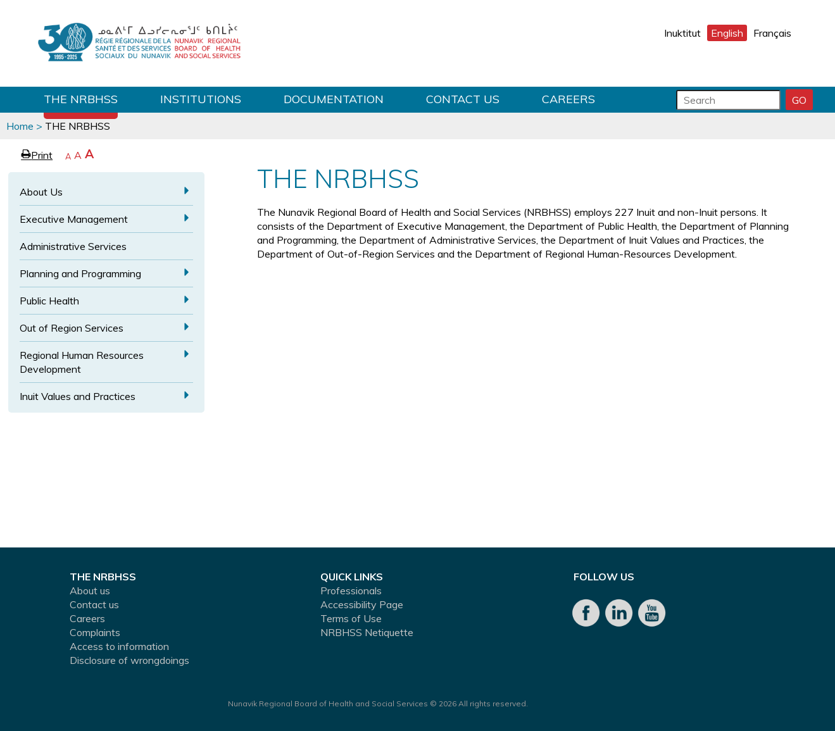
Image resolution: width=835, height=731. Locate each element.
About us (90, 590)
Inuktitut (682, 33)
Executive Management (74, 219)
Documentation (334, 99)
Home (20, 126)
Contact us (462, 99)
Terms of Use (351, 618)
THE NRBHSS (81, 99)
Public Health (49, 300)
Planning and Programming (80, 273)
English (727, 33)
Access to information (119, 646)
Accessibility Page (361, 604)
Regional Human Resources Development (82, 362)
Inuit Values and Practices (77, 396)
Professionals (351, 590)
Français (772, 33)
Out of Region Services (71, 328)
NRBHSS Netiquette (366, 632)
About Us (41, 191)
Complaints (95, 632)
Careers (568, 99)
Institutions (200, 99)
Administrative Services (73, 246)
